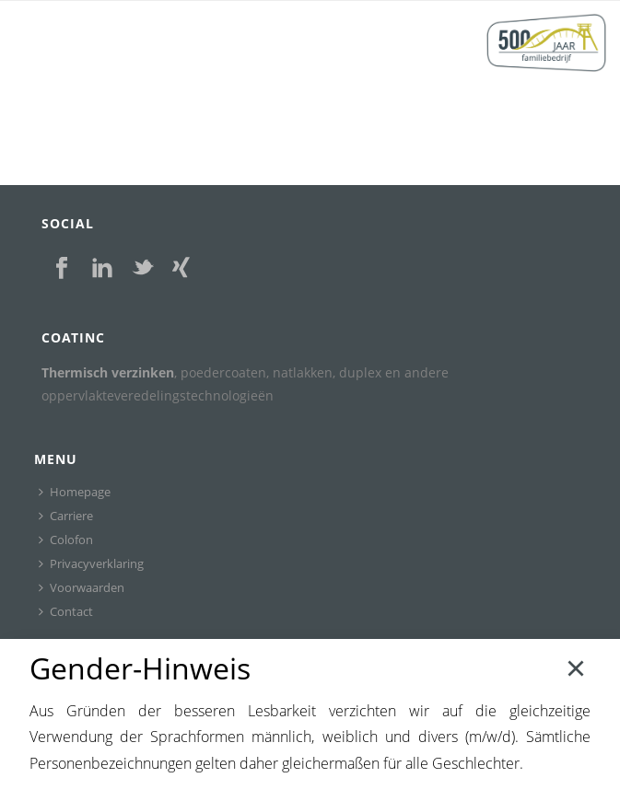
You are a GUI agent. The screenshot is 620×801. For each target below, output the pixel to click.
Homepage (75, 491)
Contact (66, 611)
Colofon (66, 539)
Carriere (66, 515)
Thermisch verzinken (107, 372)
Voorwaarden (81, 587)
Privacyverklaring (91, 563)
